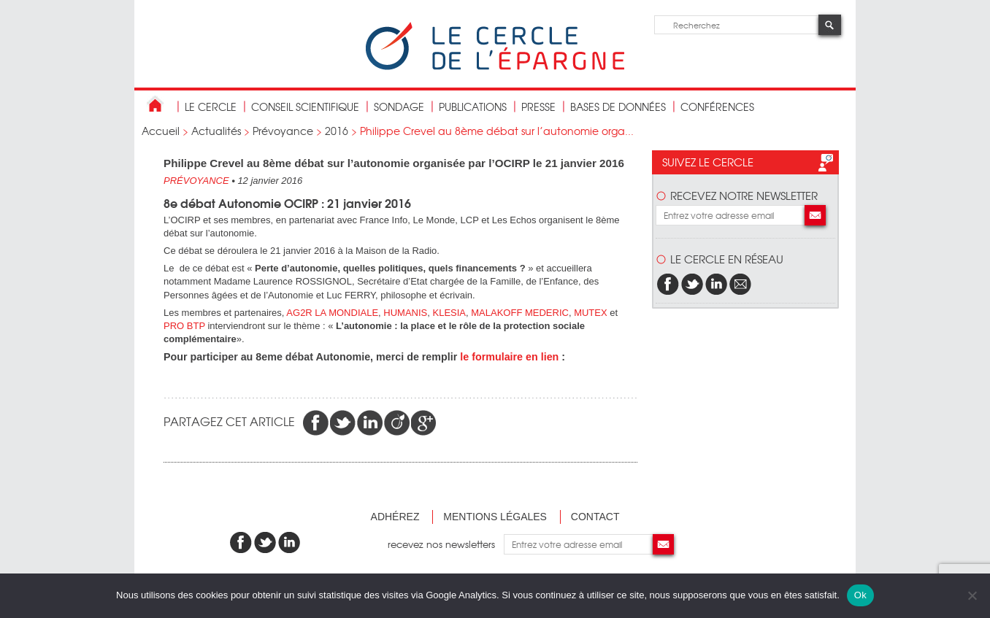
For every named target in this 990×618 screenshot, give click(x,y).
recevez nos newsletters (446, 544)
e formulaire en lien (511, 357)
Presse (538, 106)
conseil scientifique (305, 106)
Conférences (717, 106)
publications (473, 106)
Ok (860, 595)
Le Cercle (211, 106)
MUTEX (590, 312)
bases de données (618, 106)
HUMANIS (405, 312)
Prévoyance (283, 130)
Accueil (161, 130)
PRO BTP (184, 325)
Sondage (399, 106)
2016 (336, 130)
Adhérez (395, 516)
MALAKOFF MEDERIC (520, 312)
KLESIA (450, 312)
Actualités (216, 130)
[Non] (971, 595)
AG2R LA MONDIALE (332, 312)
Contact (595, 516)
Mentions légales (495, 516)
